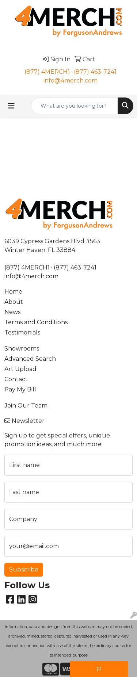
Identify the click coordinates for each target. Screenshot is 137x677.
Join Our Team (25, 405)
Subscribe (23, 569)
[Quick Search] (74, 105)
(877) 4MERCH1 (47, 71)
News (12, 312)
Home (13, 291)
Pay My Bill (20, 389)
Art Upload (20, 369)
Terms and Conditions (36, 322)
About (13, 301)
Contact (16, 379)
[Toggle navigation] (11, 106)
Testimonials (22, 332)
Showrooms (21, 348)
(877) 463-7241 (95, 71)
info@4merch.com (70, 80)
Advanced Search (30, 358)
